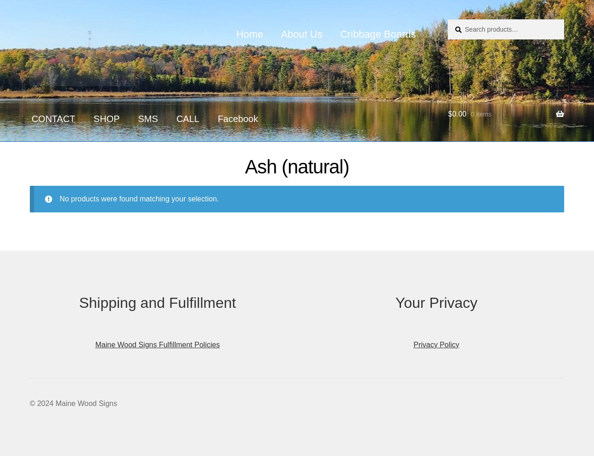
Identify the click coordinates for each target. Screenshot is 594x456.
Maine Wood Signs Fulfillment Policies (157, 345)
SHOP (107, 119)
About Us (301, 34)
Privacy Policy (436, 345)
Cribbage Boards (378, 34)
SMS (148, 119)
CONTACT (53, 119)
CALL (187, 119)
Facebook (238, 119)
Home (249, 34)
